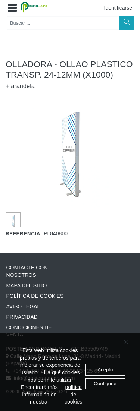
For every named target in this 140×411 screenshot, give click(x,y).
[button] (12, 8)
